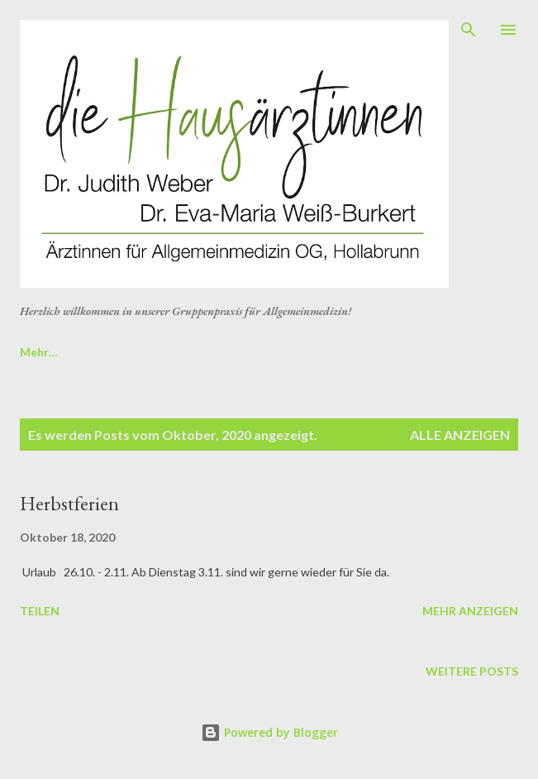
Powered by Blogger (269, 732)
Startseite (226, 352)
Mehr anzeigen (470, 611)
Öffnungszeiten (340, 352)
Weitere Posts (472, 671)
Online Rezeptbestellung (87, 352)
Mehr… (444, 352)
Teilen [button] (40, 611)
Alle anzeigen (460, 434)
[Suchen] (468, 30)
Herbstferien (69, 503)
